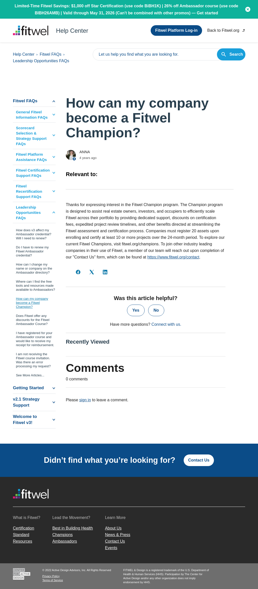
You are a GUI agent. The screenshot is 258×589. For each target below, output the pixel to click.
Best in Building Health (72, 528)
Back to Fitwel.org (226, 30)
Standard (21, 535)
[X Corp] (91, 272)
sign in (85, 400)
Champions (62, 535)
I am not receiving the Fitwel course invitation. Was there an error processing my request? (33, 360)
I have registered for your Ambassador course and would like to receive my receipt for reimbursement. (35, 339)
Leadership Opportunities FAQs (41, 61)
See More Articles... (30, 375)
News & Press (117, 535)
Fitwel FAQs (50, 54)
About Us (113, 528)
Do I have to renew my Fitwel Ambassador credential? (32, 251)
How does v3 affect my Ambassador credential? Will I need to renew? (33, 234)
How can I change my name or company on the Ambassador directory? (34, 268)
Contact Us (198, 460)
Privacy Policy (50, 576)
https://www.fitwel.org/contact (173, 257)
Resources (22, 541)
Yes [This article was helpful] (135, 310)
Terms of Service (52, 580)
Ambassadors (64, 541)
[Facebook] (78, 272)
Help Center (23, 54)
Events (111, 548)
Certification (23, 528)
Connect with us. (166, 324)
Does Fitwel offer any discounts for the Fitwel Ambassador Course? (32, 320)
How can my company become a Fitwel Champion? (32, 303)
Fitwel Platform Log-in (176, 30)
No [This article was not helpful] (156, 310)
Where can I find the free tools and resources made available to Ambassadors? (35, 285)
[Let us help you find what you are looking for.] (169, 54)
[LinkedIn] (105, 272)
